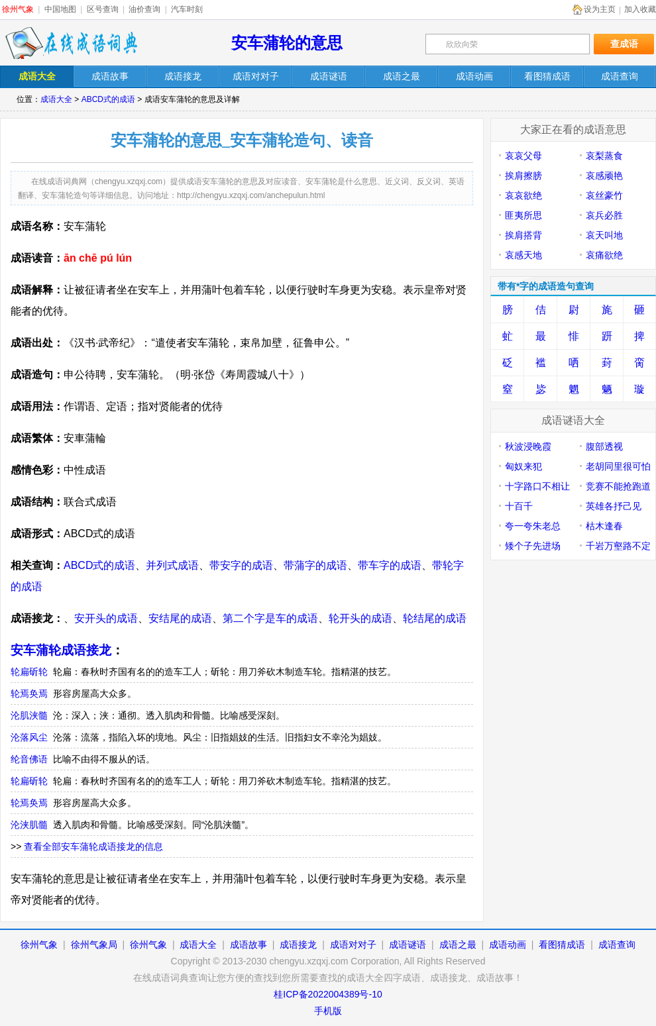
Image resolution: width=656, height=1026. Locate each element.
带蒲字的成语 (315, 565)
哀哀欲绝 (523, 195)
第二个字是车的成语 (270, 618)
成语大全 (56, 99)
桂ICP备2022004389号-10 (328, 994)
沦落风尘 (29, 737)
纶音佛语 (29, 759)
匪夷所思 (523, 215)
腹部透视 (604, 446)
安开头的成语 (106, 618)
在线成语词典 (70, 43)
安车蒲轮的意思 (287, 43)
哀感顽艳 (604, 175)
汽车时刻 (187, 9)
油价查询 (144, 9)
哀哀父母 (523, 155)
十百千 (519, 506)
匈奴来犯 (523, 466)
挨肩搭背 (523, 235)
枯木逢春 (604, 526)
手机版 (328, 1010)
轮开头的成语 (360, 618)
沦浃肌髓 (29, 824)
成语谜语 (407, 944)
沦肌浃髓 (29, 715)
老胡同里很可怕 (618, 466)
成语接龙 (298, 944)
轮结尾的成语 (434, 618)
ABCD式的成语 (108, 99)
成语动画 (507, 944)
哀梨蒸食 (604, 155)
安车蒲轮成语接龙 (61, 650)
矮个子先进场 (533, 545)
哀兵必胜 (604, 215)
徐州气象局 (94, 944)
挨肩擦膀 (523, 175)
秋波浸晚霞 (528, 446)
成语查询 (616, 944)
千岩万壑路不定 (618, 545)
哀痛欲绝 (604, 255)
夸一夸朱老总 (533, 526)
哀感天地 (523, 255)
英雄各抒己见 (613, 506)
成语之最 (457, 944)
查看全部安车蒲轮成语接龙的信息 (93, 846)
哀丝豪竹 (604, 195)
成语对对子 (353, 944)
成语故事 (248, 944)
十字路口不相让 (537, 486)
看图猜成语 (562, 944)
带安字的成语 (241, 565)
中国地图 (60, 9)
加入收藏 (640, 9)
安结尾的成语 (180, 618)
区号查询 (103, 9)
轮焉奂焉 (29, 693)
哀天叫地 (604, 235)
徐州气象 (18, 9)
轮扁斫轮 (29, 671)
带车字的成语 (389, 565)
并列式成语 (172, 565)
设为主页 (600, 9)
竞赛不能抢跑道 (618, 486)
